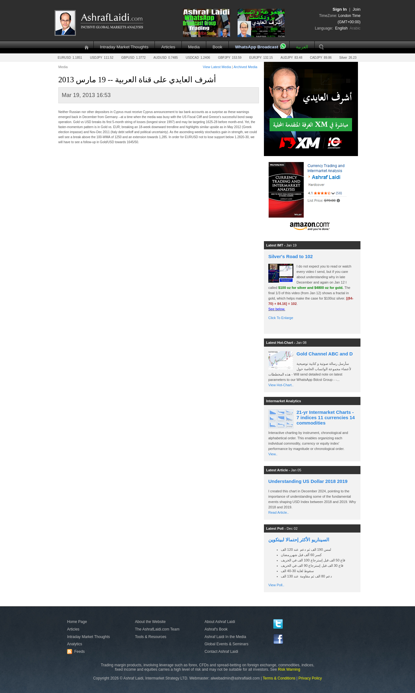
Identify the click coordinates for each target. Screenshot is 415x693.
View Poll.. (276, 585)
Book (217, 47)
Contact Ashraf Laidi (221, 651)
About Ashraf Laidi (219, 622)
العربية (302, 47)
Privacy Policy (310, 678)
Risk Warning (289, 669)
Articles (168, 47)
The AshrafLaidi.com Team (157, 629)
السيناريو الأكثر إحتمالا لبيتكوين (298, 539)
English (341, 28)
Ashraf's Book (216, 629)
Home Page (77, 622)
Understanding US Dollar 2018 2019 (308, 481)
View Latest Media (217, 67)
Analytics (74, 644)
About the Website (150, 622)
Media (194, 47)
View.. (272, 454)
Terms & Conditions (279, 678)
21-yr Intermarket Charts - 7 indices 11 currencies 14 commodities (326, 417)
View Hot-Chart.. (281, 385)
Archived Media (245, 67)
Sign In (340, 9)
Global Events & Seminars (226, 644)
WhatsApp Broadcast (256, 47)
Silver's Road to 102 (290, 256)
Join (356, 9)
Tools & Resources (150, 637)
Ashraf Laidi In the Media (225, 637)
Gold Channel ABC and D (325, 353)
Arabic (354, 28)
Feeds (76, 651)
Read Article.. (278, 512)
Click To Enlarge (280, 318)
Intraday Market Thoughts (124, 47)
